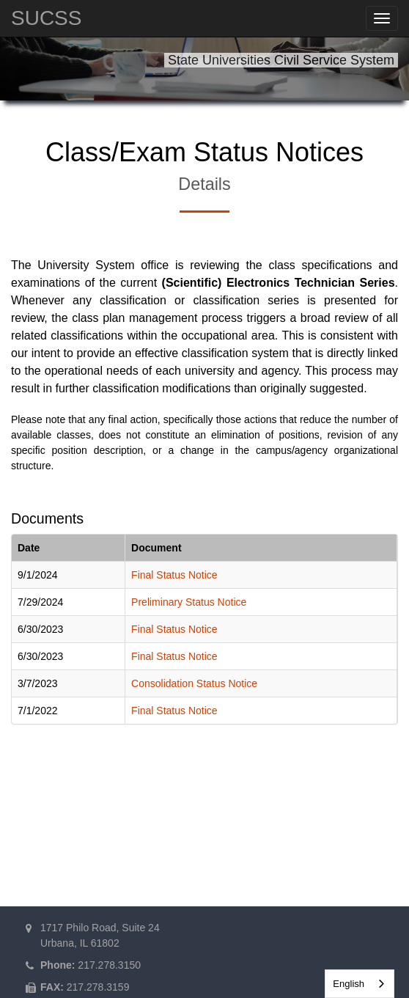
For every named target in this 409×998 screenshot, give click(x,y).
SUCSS (46, 18)
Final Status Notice (174, 575)
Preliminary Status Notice (188, 602)
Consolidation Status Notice (194, 683)
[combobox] (359, 983)
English (348, 983)
